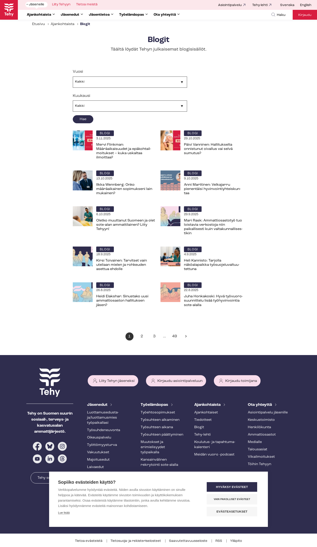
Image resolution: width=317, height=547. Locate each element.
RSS (219, 541)
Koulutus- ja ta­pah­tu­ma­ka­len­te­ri (214, 444)
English (305, 5)
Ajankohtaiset (206, 412)
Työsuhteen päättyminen (162, 434)
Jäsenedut (97, 405)
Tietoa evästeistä (89, 541)
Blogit (199, 427)
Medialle (255, 442)
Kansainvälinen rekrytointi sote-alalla (159, 462)
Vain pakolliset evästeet (232, 499)
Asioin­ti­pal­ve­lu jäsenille (268, 412)
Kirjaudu (304, 15)
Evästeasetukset (232, 511)
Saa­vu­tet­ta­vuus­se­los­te (188, 541)
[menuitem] (290, 5)
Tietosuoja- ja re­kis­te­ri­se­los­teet (136, 541)
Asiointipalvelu (230, 5)
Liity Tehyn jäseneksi (117, 381)
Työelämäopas (155, 405)
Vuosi (78, 72)
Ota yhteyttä (260, 405)
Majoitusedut (98, 460)
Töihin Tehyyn (259, 464)
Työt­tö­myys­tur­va (102, 445)
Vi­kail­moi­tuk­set (261, 457)
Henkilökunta (259, 427)
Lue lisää (64, 512)
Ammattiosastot (262, 434)
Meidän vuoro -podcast (214, 454)
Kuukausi (81, 96)
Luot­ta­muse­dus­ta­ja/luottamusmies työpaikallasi (103, 418)
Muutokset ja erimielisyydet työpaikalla (153, 447)
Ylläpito (236, 541)
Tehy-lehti (260, 5)
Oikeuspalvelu (99, 437)
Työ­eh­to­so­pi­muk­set (158, 412)
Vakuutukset (98, 452)
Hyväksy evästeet (232, 487)
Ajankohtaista (62, 24)
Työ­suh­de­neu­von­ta (103, 430)
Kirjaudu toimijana (241, 381)
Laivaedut (95, 467)
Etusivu (38, 24)
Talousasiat (257, 449)
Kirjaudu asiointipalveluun (179, 381)
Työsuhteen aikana (157, 427)
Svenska (287, 5)
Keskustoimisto (261, 420)
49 (175, 337)
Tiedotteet (203, 420)
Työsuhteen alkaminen (160, 420)
